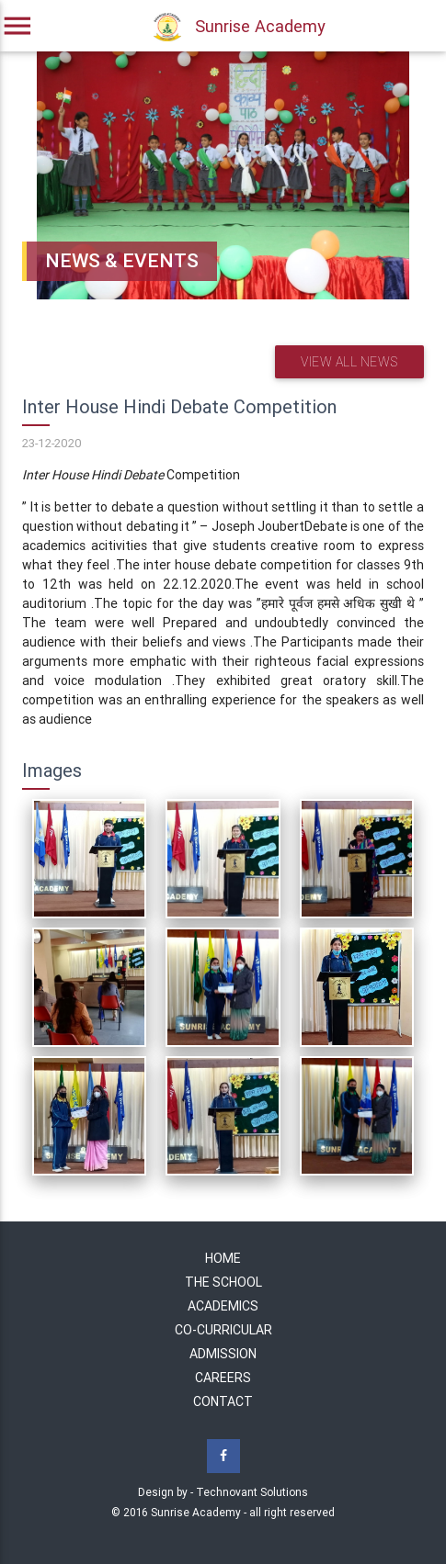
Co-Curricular (223, 1330)
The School (223, 1282)
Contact (223, 1401)
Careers (223, 1377)
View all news (349, 362)
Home (223, 1258)
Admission (223, 1353)
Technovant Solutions (252, 1492)
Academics (223, 1306)
